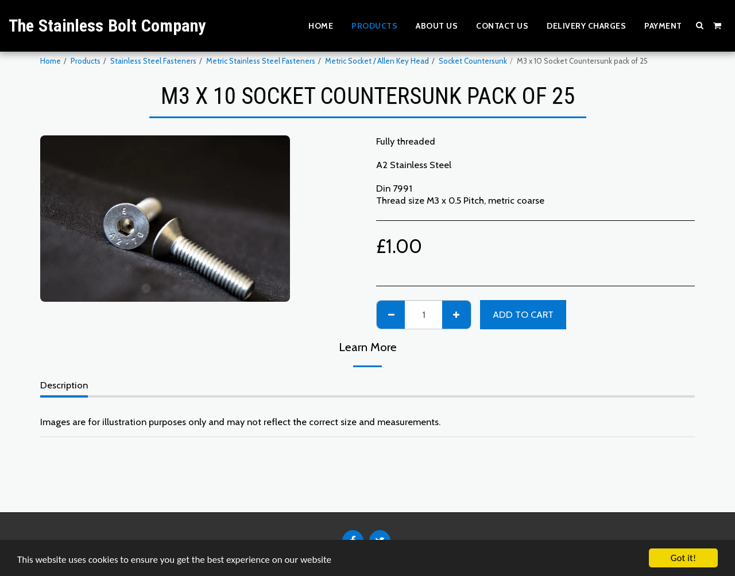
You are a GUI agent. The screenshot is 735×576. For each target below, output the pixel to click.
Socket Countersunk (473, 60)
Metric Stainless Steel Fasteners (260, 60)
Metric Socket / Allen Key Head (377, 60)
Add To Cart (523, 314)
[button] (700, 25)
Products (85, 60)
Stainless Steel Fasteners (153, 60)
